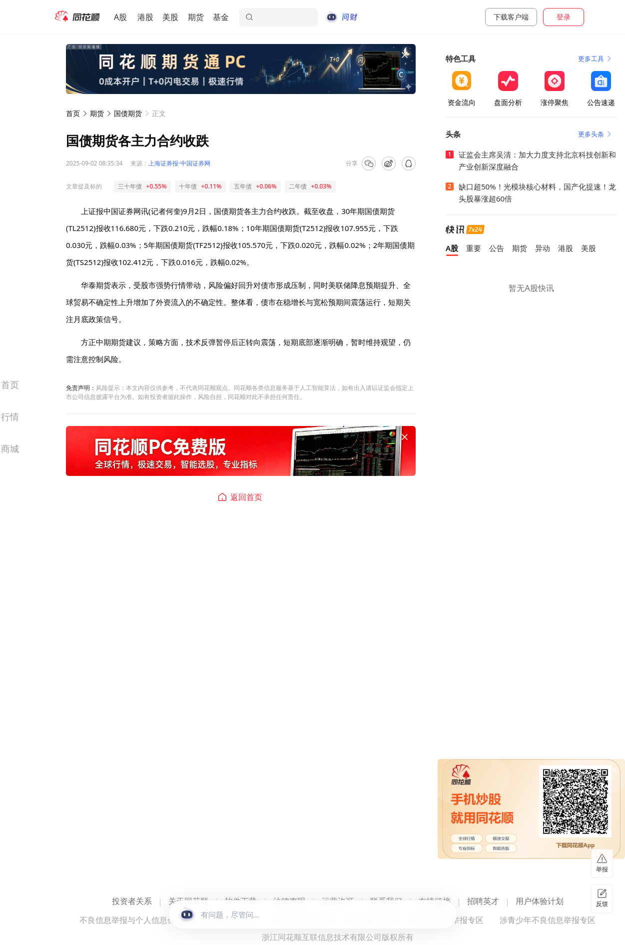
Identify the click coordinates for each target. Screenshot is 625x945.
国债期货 (128, 113)
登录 (564, 17)
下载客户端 (511, 17)
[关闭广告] (405, 55)
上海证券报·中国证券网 (179, 163)
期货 (196, 17)
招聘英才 (483, 901)
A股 (120, 17)
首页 (73, 113)
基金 (221, 17)
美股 (170, 17)
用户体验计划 (540, 901)
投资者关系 (132, 901)
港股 (145, 17)
